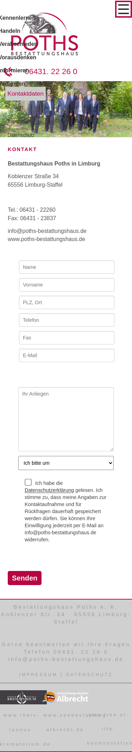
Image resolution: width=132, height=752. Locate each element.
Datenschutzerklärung (49, 490)
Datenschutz (89, 674)
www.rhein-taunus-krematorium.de (25, 729)
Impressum (38, 674)
